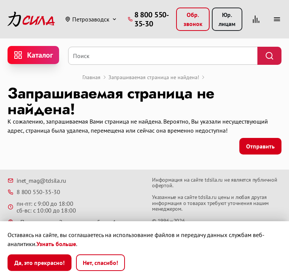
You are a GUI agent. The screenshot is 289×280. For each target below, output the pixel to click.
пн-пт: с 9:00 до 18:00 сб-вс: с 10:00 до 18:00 (42, 207)
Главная (91, 77)
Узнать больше (56, 244)
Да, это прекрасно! (39, 262)
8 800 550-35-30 (34, 191)
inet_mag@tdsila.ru (37, 180)
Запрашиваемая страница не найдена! (153, 77)
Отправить (260, 146)
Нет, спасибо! (100, 262)
